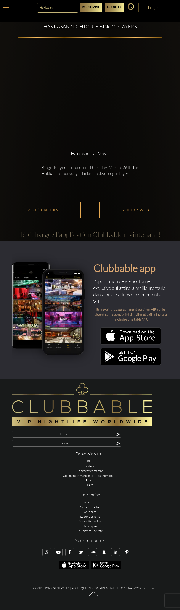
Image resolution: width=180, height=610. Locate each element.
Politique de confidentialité (95, 588)
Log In (153, 7)
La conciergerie (90, 516)
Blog (90, 461)
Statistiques (90, 526)
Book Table (91, 7)
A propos (90, 502)
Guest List (114, 7)
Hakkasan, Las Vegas (90, 153)
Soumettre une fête (90, 531)
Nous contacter (90, 507)
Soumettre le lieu (90, 521)
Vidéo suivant (136, 210)
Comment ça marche (90, 471)
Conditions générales (51, 588)
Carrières (90, 512)
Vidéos (90, 466)
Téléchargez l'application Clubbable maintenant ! (90, 234)
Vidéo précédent (44, 210)
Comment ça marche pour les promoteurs (90, 475)
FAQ (90, 485)
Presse (90, 480)
